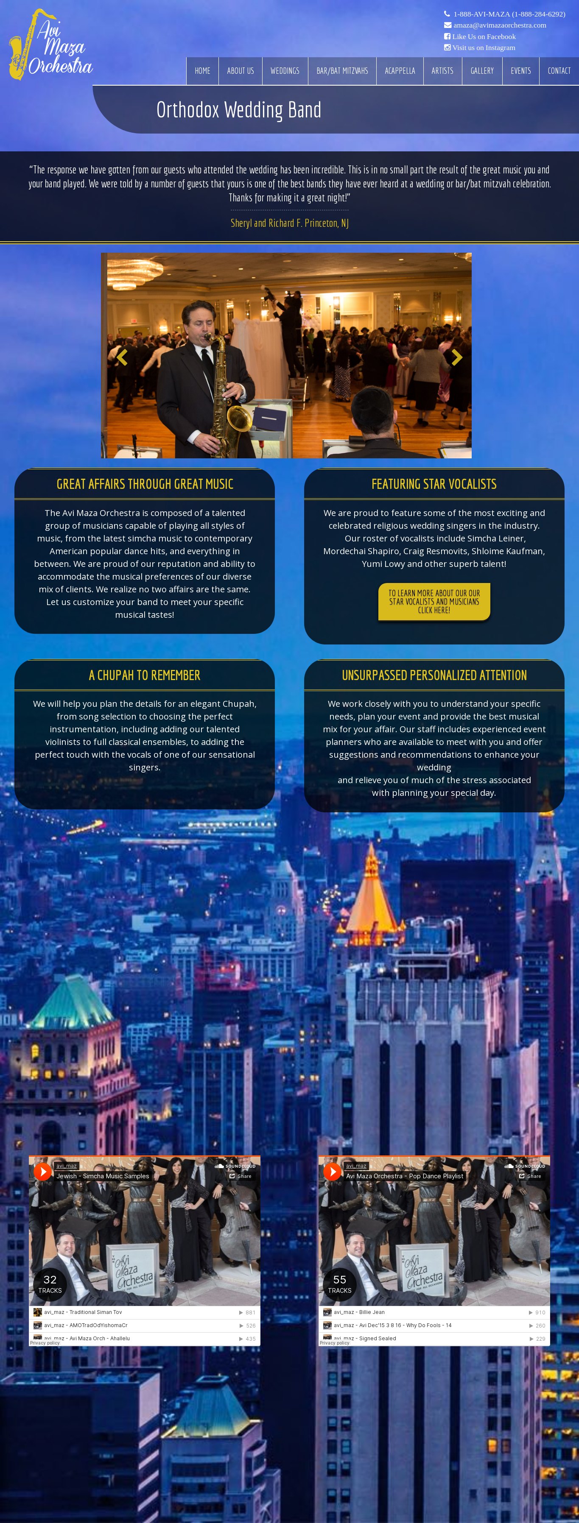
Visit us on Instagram (483, 47)
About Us (240, 70)
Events (521, 70)
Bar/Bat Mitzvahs (342, 70)
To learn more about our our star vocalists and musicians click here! (434, 601)
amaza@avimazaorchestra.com (499, 25)
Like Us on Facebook (484, 36)
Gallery (482, 70)
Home (202, 70)
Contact (559, 70)
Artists (442, 70)
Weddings (285, 70)
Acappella (400, 70)
